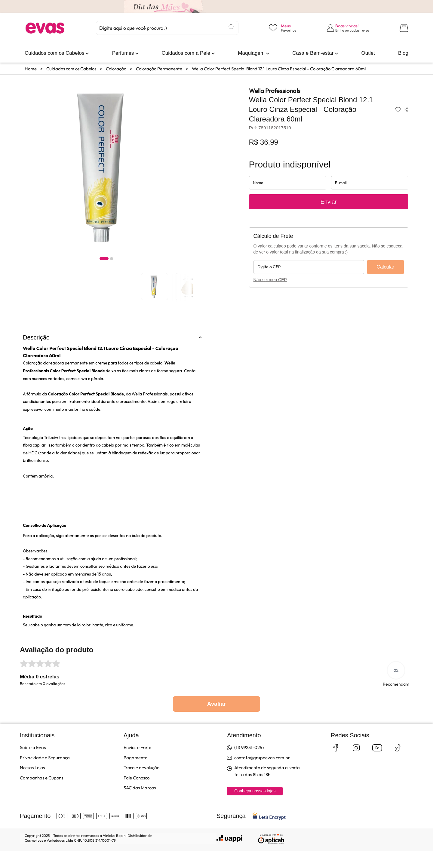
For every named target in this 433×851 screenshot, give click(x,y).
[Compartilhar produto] (405, 109)
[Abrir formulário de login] (348, 28)
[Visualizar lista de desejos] (282, 28)
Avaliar (216, 704)
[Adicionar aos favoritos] (398, 109)
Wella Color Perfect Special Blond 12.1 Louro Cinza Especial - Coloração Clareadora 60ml (279, 69)
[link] (54, 53)
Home (31, 69)
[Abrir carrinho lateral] (404, 28)
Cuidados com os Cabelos (71, 69)
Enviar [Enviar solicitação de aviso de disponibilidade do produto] (329, 201)
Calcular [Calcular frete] (385, 266)
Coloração (116, 69)
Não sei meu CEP (270, 279)
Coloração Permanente (159, 69)
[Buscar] (231, 27)
